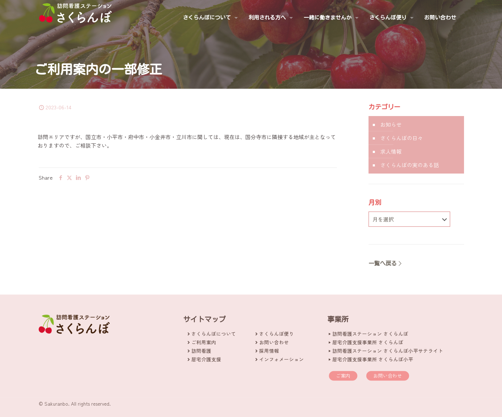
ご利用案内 (203, 342)
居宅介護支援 (206, 359)
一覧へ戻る (386, 263)
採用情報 (269, 350)
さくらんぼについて (213, 333)
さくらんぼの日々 (401, 138)
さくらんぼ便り (276, 333)
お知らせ (391, 124)
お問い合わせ (274, 342)
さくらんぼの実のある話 (409, 165)
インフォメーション (281, 359)
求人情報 (391, 151)
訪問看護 (201, 350)
